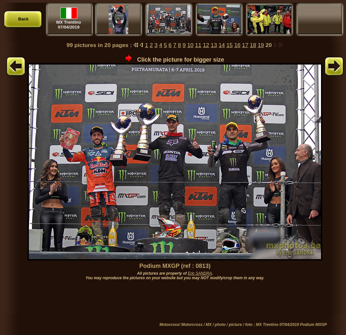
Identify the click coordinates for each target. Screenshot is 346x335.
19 (261, 45)
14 (221, 45)
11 (198, 45)
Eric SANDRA (200, 273)
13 (214, 45)
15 (230, 45)
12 (206, 45)
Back (23, 19)
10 (190, 45)
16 (237, 45)
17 (245, 45)
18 (253, 45)
